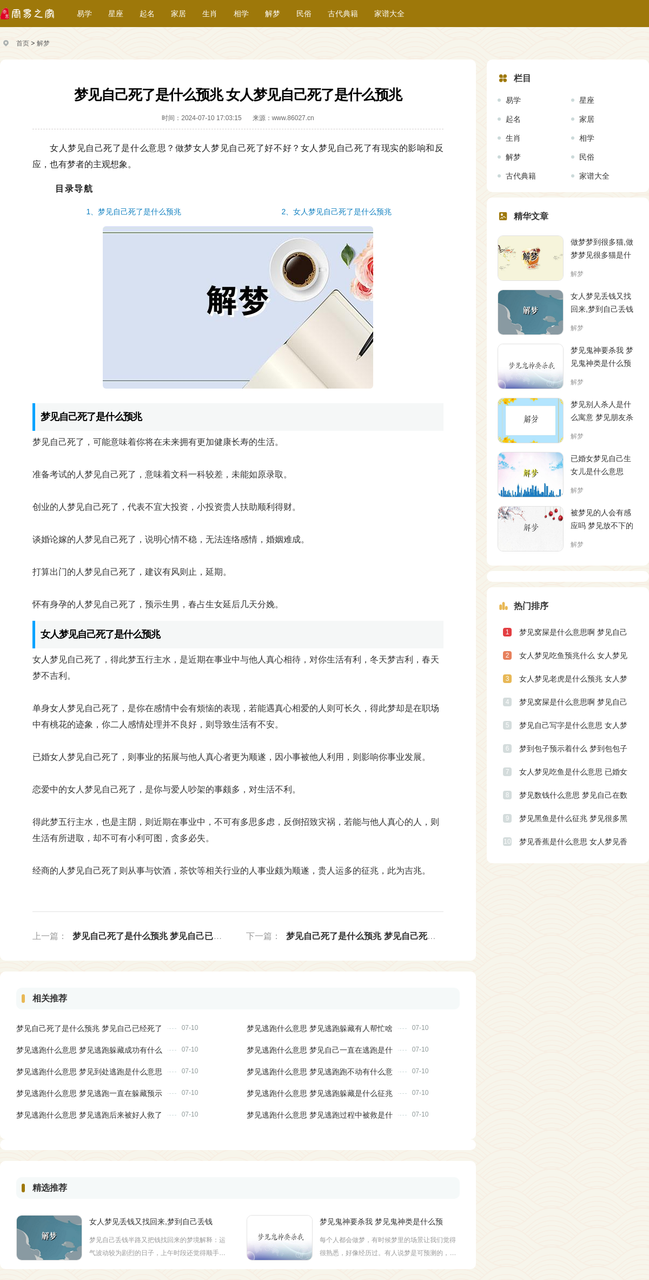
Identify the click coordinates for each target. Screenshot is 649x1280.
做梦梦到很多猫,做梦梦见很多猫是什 (602, 248)
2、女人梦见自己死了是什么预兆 (337, 211)
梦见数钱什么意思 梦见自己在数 (573, 795)
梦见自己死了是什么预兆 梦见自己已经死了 (89, 1028)
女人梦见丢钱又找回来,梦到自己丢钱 (151, 1221)
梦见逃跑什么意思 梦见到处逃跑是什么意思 (89, 1071)
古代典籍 (343, 13)
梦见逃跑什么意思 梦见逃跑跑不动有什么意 (320, 1071)
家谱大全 (389, 13)
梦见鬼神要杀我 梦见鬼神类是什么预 (381, 1221)
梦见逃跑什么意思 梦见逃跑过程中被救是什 (320, 1115)
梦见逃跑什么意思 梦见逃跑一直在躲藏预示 (89, 1093)
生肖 (209, 13)
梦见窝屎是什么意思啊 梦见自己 (573, 632)
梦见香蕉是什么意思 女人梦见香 (573, 841)
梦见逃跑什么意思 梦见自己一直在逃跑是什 (320, 1050)
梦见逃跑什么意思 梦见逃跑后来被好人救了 (89, 1115)
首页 (22, 43)
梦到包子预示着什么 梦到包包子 (573, 748)
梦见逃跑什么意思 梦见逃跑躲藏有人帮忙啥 (320, 1028)
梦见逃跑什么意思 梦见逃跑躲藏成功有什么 (89, 1050)
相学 (241, 13)
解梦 (272, 13)
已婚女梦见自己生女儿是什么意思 (601, 465)
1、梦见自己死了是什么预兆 (134, 211)
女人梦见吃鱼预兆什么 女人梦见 (573, 655)
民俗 (304, 13)
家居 (178, 13)
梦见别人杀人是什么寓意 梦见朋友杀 (602, 411)
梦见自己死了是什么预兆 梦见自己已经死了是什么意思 (177, 936)
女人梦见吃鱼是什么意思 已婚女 (573, 771)
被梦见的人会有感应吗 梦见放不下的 (602, 519)
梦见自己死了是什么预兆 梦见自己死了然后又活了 (382, 936)
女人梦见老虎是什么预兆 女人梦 (573, 678)
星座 (115, 13)
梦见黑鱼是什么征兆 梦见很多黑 (573, 818)
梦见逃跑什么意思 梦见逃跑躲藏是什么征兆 (320, 1093)
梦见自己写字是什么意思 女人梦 (573, 725)
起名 (147, 13)
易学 (84, 13)
